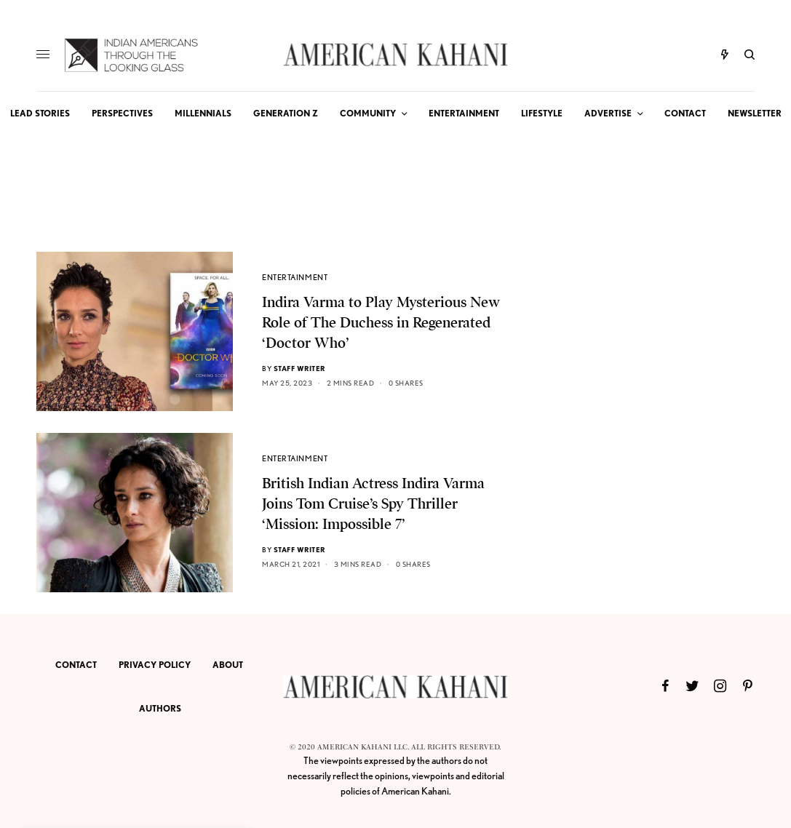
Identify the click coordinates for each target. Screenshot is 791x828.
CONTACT (76, 664)
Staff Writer (299, 368)
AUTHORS (160, 708)
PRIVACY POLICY (155, 664)
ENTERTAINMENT (294, 277)
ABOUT (227, 664)
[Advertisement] (645, 343)
